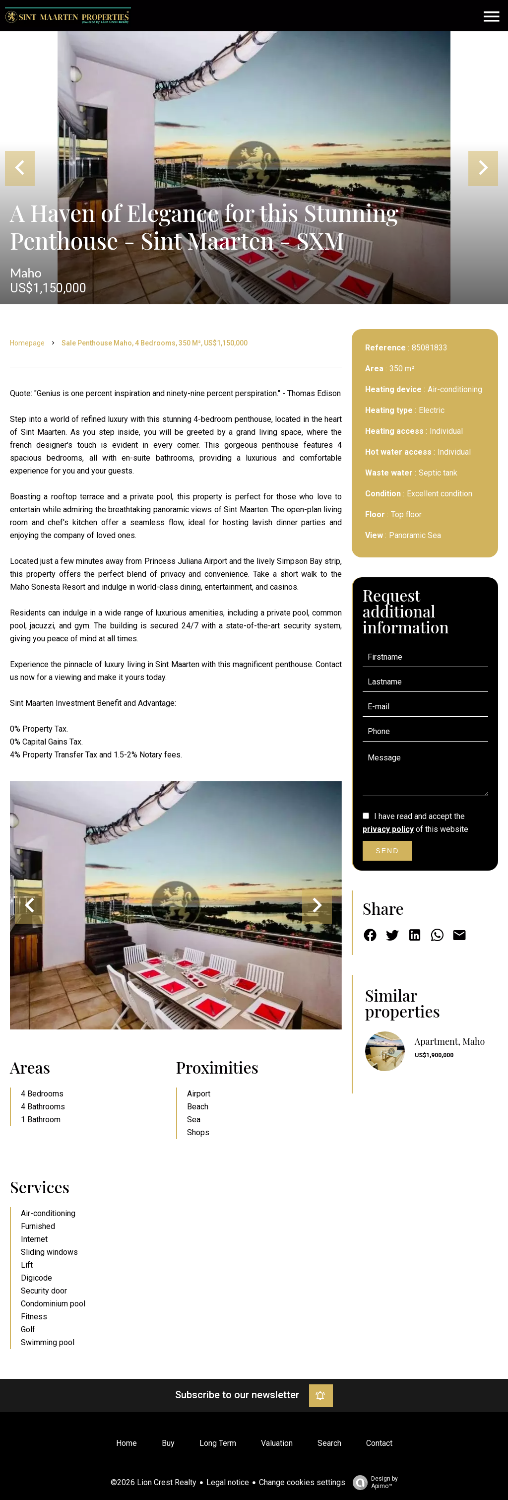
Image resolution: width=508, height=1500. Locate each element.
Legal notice (227, 1482)
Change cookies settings (302, 1482)
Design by (373, 1482)
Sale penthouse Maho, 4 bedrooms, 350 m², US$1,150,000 (155, 343)
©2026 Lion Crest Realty (153, 1482)
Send (387, 851)
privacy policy (388, 829)
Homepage (27, 343)
